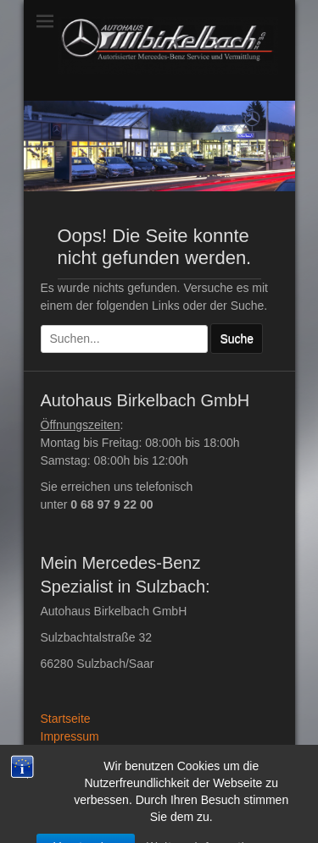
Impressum (70, 736)
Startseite (66, 718)
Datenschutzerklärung (98, 754)
